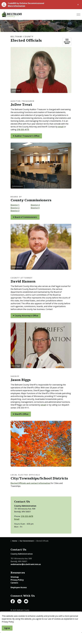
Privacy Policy (17, 580)
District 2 (15, 208)
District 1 (15, 205)
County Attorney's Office (26, 315)
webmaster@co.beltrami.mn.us (26, 564)
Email (16, 519)
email (61, 126)
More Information (16, 6)
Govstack (23, 615)
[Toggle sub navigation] (67, 41)
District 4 (35, 205)
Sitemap (15, 577)
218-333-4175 (23, 129)
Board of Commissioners (25, 217)
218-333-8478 (27, 516)
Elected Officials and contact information (30, 483)
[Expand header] (78, 14)
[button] (41, 70)
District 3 (15, 210)
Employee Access (19, 587)
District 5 (35, 208)
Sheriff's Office (21, 414)
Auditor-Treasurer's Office (26, 136)
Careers (14, 582)
